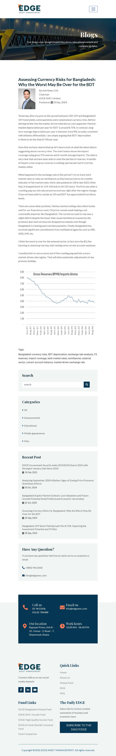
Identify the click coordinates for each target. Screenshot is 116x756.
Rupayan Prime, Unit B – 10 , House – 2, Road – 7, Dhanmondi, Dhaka (41, 631)
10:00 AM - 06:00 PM (77, 627)
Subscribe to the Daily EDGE (78, 727)
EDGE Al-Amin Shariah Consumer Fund (35, 726)
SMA (62, 688)
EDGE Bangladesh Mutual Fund (34, 709)
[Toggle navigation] (93, 9)
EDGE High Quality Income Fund (35, 719)
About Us (65, 677)
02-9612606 (39, 608)
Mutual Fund (66, 682)
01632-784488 (40, 612)
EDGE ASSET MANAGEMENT (57, 750)
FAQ (62, 693)
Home (63, 672)
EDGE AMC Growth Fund (31, 714)
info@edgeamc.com (76, 608)
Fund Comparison (27, 733)
